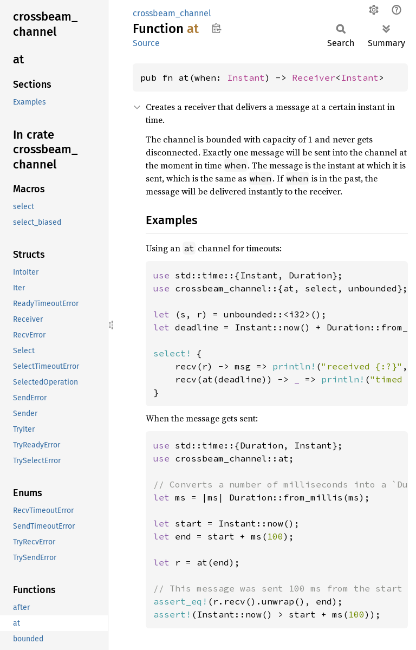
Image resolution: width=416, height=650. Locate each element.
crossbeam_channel (172, 13)
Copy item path (216, 28)
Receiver (313, 77)
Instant (246, 77)
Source (146, 43)
